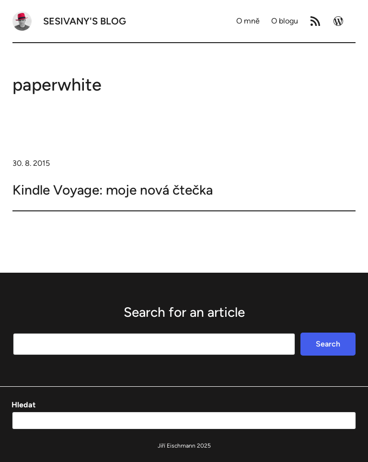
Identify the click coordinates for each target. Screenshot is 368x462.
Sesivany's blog (84, 21)
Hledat (23, 404)
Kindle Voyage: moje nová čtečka (112, 190)
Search (328, 343)
